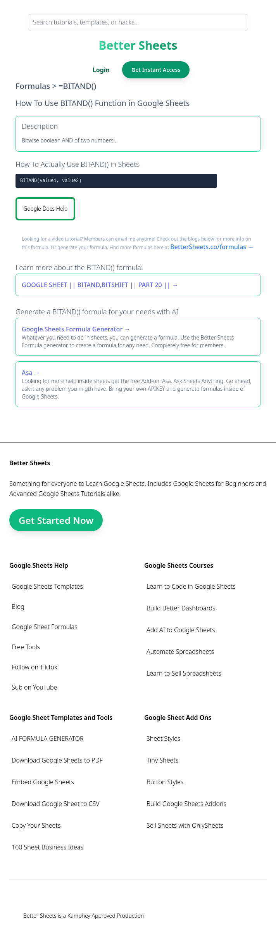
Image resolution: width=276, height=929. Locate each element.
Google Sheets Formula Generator (72, 329)
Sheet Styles (163, 738)
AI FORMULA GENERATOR (48, 738)
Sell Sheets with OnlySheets (185, 825)
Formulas (33, 86)
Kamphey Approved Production (105, 915)
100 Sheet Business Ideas (47, 847)
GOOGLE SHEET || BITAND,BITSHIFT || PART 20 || (96, 285)
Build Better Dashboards (181, 608)
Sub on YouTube (34, 687)
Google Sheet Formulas (45, 626)
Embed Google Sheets (43, 782)
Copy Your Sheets (36, 825)
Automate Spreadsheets (180, 651)
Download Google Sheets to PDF (57, 760)
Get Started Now (56, 520)
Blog (18, 606)
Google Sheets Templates (47, 586)
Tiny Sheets (162, 760)
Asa (27, 372)
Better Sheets (138, 45)
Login (101, 70)
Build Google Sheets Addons (186, 803)
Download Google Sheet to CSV (56, 803)
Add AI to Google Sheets (181, 630)
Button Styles (165, 782)
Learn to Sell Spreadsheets (184, 673)
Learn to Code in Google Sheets (191, 586)
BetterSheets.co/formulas (208, 247)
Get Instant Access (155, 69)
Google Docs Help (45, 208)
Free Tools (26, 647)
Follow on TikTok (34, 667)
